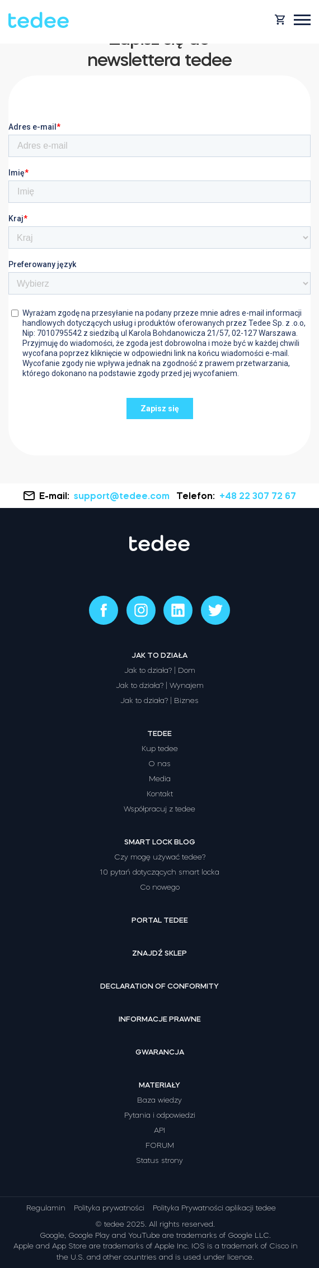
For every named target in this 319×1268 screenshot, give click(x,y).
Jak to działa (159, 655)
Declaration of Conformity (159, 986)
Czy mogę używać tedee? (159, 857)
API (159, 1130)
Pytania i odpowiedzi (159, 1115)
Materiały (159, 1085)
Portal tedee (160, 920)
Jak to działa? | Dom (159, 670)
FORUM (160, 1145)
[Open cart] (279, 19)
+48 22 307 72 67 (257, 495)
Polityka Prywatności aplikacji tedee (214, 1208)
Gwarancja (159, 1052)
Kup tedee (160, 748)
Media (160, 778)
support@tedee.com (123, 495)
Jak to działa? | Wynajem (160, 685)
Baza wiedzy (159, 1100)
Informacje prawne (160, 1019)
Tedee (159, 733)
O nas (159, 763)
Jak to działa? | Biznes (159, 700)
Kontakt (160, 793)
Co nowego (160, 887)
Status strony (159, 1160)
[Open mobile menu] (302, 20)
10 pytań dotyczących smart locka (159, 872)
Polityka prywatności (109, 1208)
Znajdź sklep (159, 953)
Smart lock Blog (159, 842)
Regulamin (45, 1208)
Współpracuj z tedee (159, 809)
